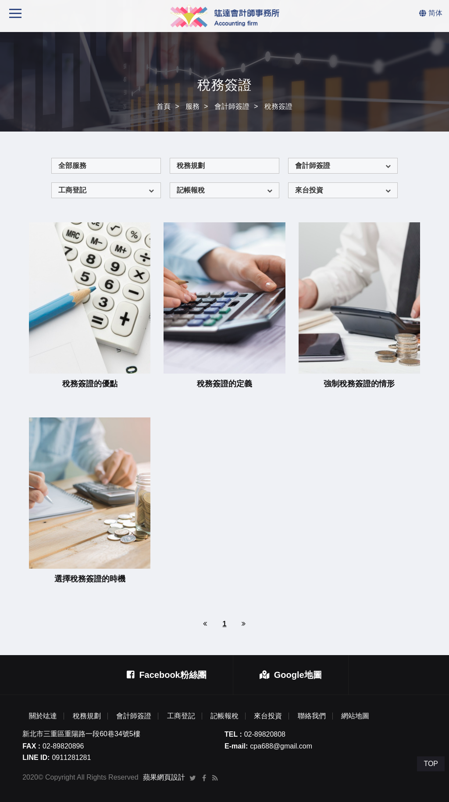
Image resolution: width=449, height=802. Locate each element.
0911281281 (71, 757)
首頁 (164, 106)
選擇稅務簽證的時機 (89, 578)
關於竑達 (43, 716)
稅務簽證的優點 (90, 383)
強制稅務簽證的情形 (359, 383)
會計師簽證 (231, 106)
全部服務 (72, 165)
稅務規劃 (191, 165)
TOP (431, 763)
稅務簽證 (278, 106)
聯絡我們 (312, 716)
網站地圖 (355, 716)
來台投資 (309, 190)
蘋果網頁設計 (164, 777)
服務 (192, 106)
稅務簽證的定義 (224, 383)
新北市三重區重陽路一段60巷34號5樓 (81, 734)
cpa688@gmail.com (281, 746)
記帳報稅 (191, 190)
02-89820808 (264, 734)
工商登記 (72, 190)
